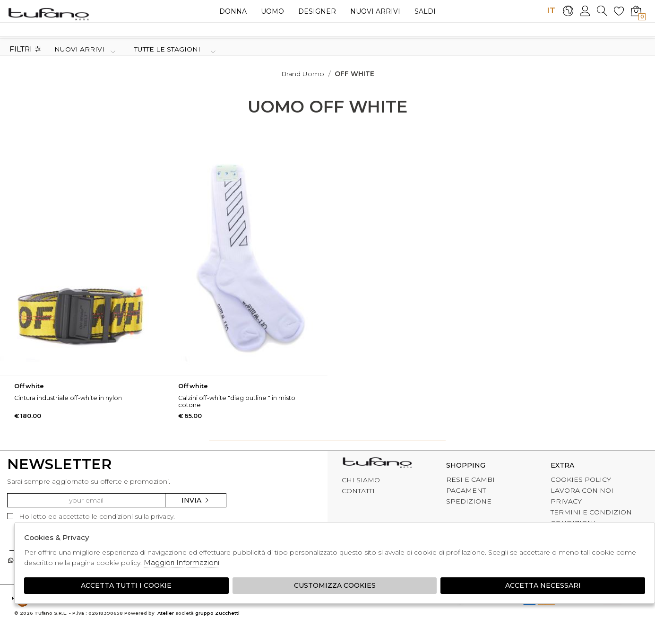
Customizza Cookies (335, 585)
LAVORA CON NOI (582, 490)
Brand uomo (302, 74)
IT (551, 10)
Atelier (165, 613)
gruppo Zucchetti (217, 613)
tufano (377, 464)
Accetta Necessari (543, 585)
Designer (317, 11)
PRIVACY (566, 501)
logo (48, 13)
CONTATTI (358, 491)
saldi (425, 11)
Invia (195, 500)
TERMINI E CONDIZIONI (592, 512)
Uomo (272, 11)
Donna (233, 11)
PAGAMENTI (467, 490)
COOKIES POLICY (581, 479)
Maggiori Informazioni (181, 562)
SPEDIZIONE (468, 501)
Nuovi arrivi (375, 11)
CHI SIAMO (361, 480)
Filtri (25, 49)
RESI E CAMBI (470, 479)
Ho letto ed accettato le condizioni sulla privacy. (91, 516)
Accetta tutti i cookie (126, 585)
